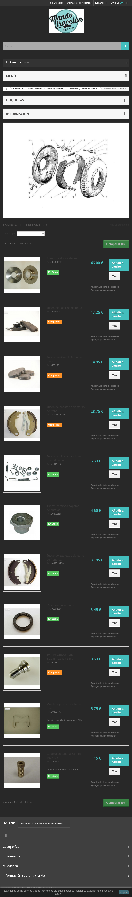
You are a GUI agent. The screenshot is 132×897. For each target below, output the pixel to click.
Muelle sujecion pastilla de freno (64, 706)
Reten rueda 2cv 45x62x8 (63, 605)
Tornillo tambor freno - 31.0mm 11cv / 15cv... (61, 656)
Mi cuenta (10, 866)
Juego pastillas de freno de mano (64, 359)
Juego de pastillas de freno (64, 308)
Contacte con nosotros (79, 3)
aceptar (123, 892)
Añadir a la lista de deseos (105, 287)
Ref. (49, 262)
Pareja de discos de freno (63, 258)
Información (17, 114)
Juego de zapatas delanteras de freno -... (66, 409)
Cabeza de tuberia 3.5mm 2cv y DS (64, 755)
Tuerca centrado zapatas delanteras (63, 508)
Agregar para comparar (103, 290)
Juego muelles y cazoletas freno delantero (64, 458)
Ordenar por (9, 233)
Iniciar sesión (56, 3)
